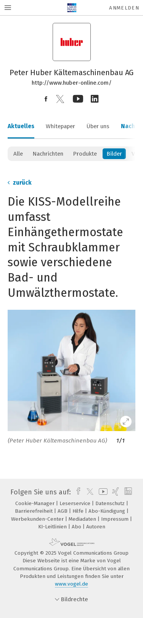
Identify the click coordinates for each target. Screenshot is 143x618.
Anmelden (124, 8)
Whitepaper (60, 126)
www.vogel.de (71, 584)
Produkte (85, 153)
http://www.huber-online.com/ (72, 82)
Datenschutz (110, 503)
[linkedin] (127, 492)
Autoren (95, 526)
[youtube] (102, 492)
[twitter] (88, 492)
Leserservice (75, 503)
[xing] (114, 492)
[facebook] (76, 492)
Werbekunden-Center (38, 519)
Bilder (114, 153)
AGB (63, 511)
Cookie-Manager (35, 503)
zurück (20, 182)
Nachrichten (47, 153)
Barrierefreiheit (34, 511)
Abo (77, 526)
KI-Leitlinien (53, 526)
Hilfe (78, 511)
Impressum (115, 519)
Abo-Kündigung (107, 511)
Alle (18, 153)
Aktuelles (21, 126)
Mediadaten (83, 519)
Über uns (98, 126)
